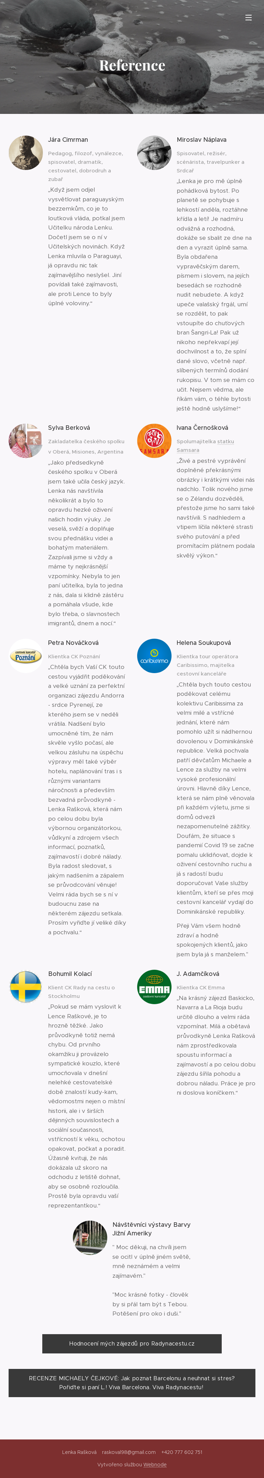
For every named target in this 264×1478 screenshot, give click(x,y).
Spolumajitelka (197, 441)
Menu (248, 17)
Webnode (155, 1464)
